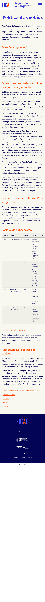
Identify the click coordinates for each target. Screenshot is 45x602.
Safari (5, 402)
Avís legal (16, 457)
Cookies (29, 457)
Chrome (6, 398)
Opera (5, 406)
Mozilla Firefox (9, 394)
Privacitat (23, 457)
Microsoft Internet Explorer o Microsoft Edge (21, 391)
